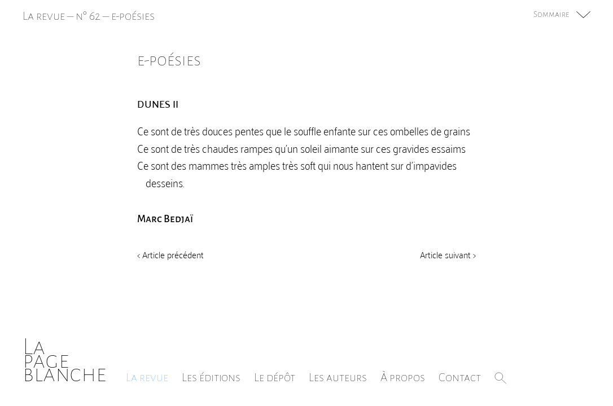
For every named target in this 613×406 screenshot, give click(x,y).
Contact (460, 377)
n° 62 (88, 16)
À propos (402, 377)
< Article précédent (170, 254)
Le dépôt (274, 377)
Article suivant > (448, 254)
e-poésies (133, 16)
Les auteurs (338, 377)
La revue (147, 377)
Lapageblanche (65, 360)
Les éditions (211, 377)
